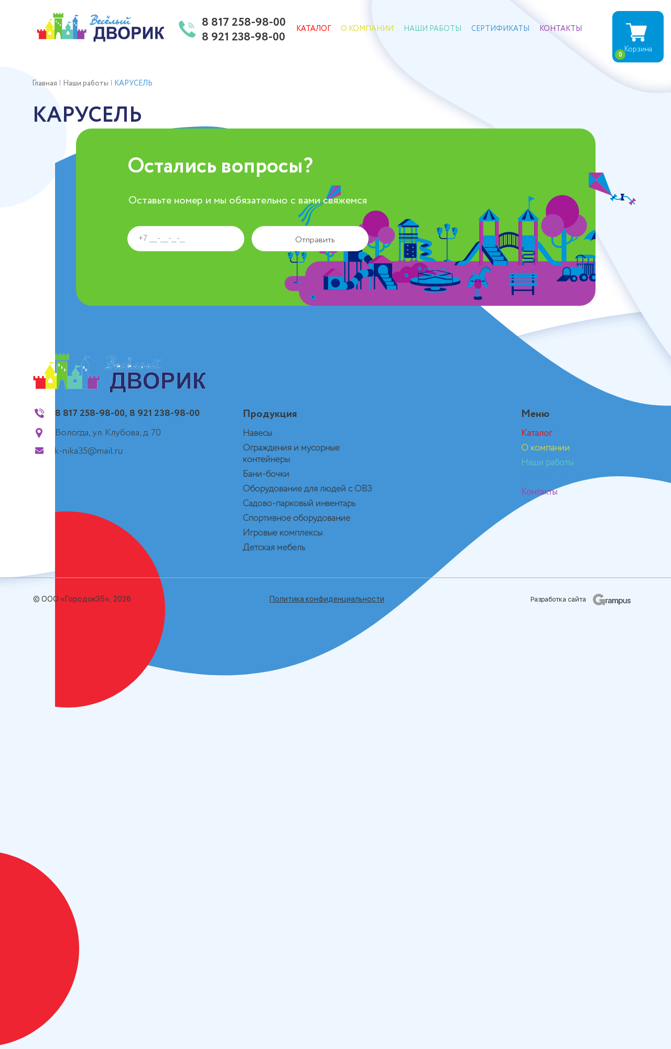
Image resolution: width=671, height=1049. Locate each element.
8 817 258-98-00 (244, 23)
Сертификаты (500, 29)
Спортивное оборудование (296, 518)
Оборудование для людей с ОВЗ (307, 489)
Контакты (560, 29)
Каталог (313, 29)
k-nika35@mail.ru (89, 451)
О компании (367, 29)
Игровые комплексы (282, 533)
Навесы (257, 433)
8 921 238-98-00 (243, 37)
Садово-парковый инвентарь (299, 503)
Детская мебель (274, 547)
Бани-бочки (266, 474)
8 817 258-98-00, (91, 413)
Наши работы (432, 29)
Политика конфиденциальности (326, 599)
